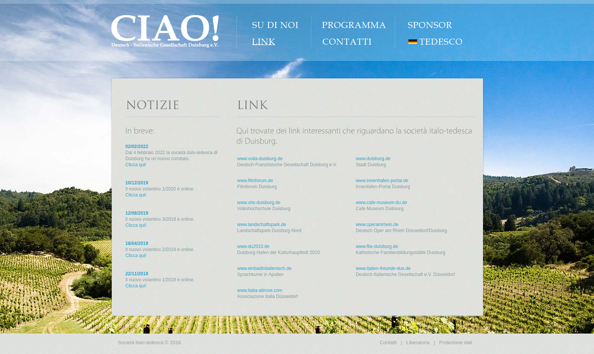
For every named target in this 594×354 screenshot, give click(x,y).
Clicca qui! (135, 164)
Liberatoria (417, 342)
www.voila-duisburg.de (260, 158)
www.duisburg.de (373, 158)
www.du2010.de (253, 246)
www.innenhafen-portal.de (382, 180)
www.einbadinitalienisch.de (264, 268)
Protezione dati (455, 342)
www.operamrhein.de (377, 224)
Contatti (388, 342)
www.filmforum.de (255, 180)
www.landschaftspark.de (261, 224)
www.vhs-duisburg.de (258, 202)
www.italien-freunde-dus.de (383, 268)
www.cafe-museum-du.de (381, 202)
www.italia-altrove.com (259, 290)
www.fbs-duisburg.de (377, 246)
